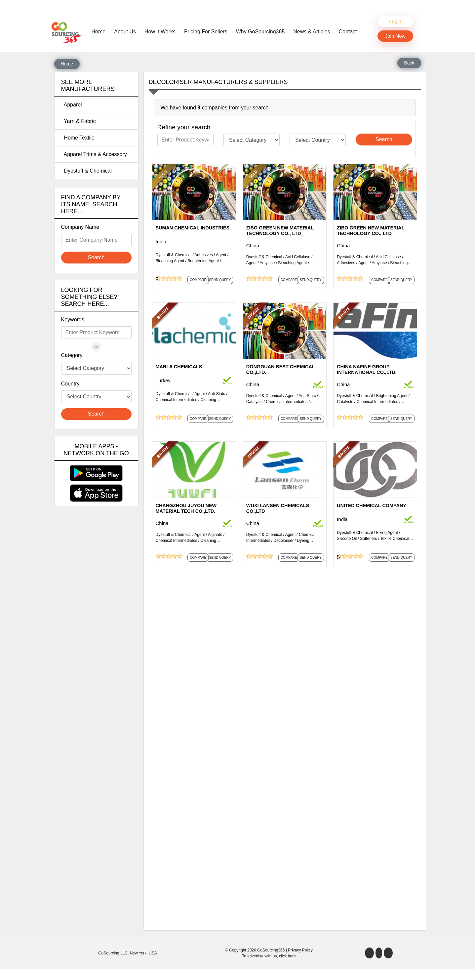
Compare (198, 280)
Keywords (72, 319)
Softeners (368, 538)
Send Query (220, 280)
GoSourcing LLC (113, 953)
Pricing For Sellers (205, 31)
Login (395, 21)
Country (70, 383)
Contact (347, 31)
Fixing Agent (387, 532)
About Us (125, 31)
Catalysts (254, 401)
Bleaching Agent (170, 261)
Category (72, 355)
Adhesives (203, 255)
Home (100, 31)
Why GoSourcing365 (260, 31)
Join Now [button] (395, 36)
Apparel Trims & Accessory (94, 154)
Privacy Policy (300, 950)
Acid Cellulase (297, 257)
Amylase (267, 263)
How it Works (160, 31)
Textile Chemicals (395, 538)
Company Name (80, 227)
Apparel (71, 104)
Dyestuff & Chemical (86, 171)
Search (96, 257)
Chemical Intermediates (176, 399)
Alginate (215, 534)
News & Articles (311, 31)
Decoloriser (284, 540)
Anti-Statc (216, 393)
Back (409, 62)
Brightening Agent (203, 261)
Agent (221, 255)
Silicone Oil (347, 538)
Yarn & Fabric (78, 121)
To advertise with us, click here (269, 956)
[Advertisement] (96, 620)
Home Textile (78, 138)
